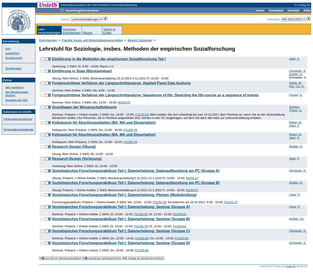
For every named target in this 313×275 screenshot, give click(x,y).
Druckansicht (13, 58)
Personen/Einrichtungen (72, 31)
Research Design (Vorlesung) (77, 159)
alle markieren (14, 87)
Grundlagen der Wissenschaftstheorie (84, 107)
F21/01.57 (231, 202)
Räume (87, 32)
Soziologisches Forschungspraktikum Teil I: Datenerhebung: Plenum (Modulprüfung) (124, 195)
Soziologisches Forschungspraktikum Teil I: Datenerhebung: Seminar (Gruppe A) (121, 207)
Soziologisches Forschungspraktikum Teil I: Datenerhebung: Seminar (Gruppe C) (121, 231)
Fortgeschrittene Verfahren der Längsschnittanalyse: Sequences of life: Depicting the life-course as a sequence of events (155, 95)
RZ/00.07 (192, 178)
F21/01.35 (159, 202)
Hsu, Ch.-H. (297, 86)
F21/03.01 (179, 226)
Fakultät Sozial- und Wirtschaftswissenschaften (92, 40)
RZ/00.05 (124, 102)
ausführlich (12, 53)
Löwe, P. (294, 194)
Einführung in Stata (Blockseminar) (82, 71)
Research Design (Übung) (74, 147)
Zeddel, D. (296, 74)
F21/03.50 (141, 214)
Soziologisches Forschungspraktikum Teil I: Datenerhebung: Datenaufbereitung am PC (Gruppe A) (135, 171)
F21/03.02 (179, 214)
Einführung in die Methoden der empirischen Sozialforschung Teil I (109, 59)
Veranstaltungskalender (18, 129)
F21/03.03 (142, 114)
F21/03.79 (130, 130)
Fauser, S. (296, 95)
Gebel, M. (295, 83)
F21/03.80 (142, 238)
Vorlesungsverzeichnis (17, 119)
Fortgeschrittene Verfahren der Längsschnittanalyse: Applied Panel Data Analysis (121, 83)
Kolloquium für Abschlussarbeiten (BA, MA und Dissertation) (103, 122)
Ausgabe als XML (16, 100)
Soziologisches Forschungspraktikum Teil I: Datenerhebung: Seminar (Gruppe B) (121, 219)
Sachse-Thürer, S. (295, 108)
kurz (8, 48)
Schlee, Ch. (296, 218)
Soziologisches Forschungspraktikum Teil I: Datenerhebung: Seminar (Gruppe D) (121, 243)
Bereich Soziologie (140, 40)
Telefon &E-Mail (109, 31)
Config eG (290, 266)
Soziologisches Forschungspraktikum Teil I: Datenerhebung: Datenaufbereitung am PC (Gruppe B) (135, 183)
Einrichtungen (48, 40)
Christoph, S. (297, 70)
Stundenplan (13, 68)
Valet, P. (294, 58)
